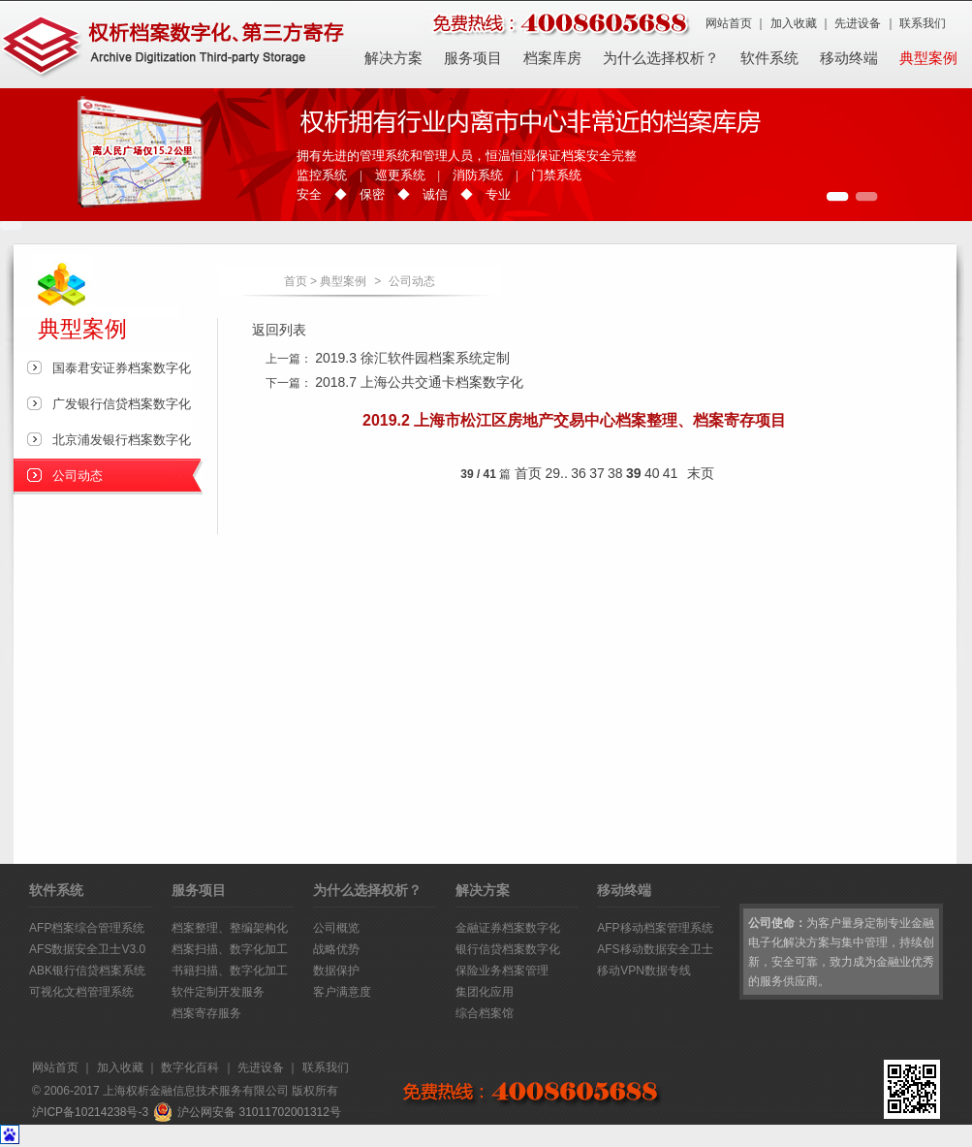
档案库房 (552, 58)
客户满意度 (342, 992)
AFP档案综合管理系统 (86, 928)
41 (670, 473)
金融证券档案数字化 (507, 928)
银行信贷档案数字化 (507, 949)
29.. (557, 473)
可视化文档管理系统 (81, 992)
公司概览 (336, 928)
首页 (295, 281)
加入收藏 (793, 23)
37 (597, 473)
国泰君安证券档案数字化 (121, 368)
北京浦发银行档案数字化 (121, 439)
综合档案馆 (484, 1013)
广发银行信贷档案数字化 (121, 404)
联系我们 (922, 23)
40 (652, 473)
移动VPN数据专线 (644, 970)
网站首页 (728, 23)
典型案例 (928, 58)
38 (615, 473)
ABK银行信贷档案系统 (87, 970)
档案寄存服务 (206, 1013)
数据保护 (336, 970)
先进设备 (857, 23)
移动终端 (849, 58)
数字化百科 (190, 1067)
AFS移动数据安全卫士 (654, 949)
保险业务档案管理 (502, 970)
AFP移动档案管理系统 (654, 928)
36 (578, 473)
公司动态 (412, 281)
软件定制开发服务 (218, 992)
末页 (700, 473)
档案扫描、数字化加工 (230, 949)
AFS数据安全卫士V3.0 (87, 949)
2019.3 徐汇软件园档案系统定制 (412, 358)
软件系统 (769, 58)
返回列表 (279, 329)
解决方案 (393, 58)
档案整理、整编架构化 (230, 928)
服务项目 (473, 58)
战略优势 (336, 949)
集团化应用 (484, 992)
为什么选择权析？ (661, 58)
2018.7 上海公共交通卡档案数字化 (419, 382)
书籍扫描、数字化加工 (230, 970)
